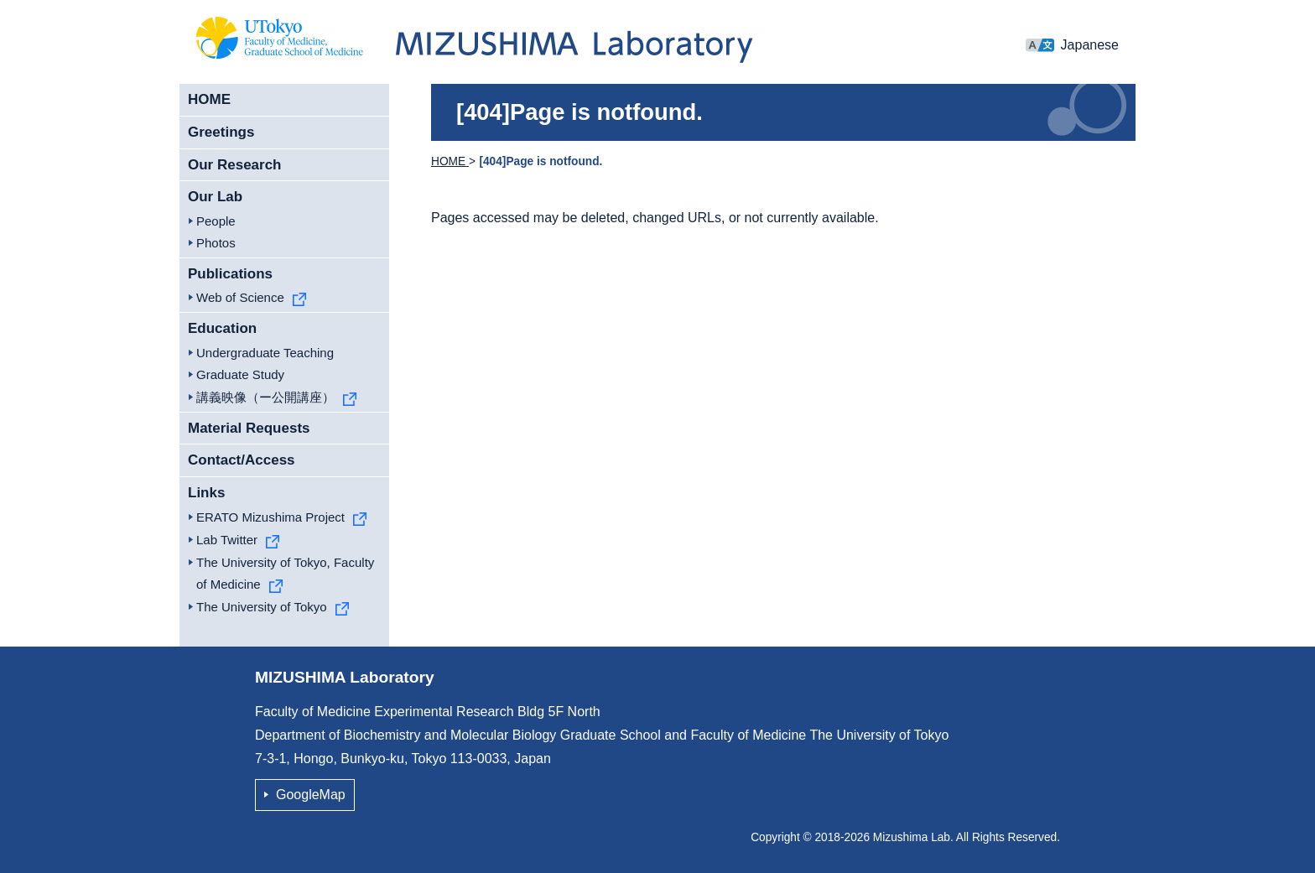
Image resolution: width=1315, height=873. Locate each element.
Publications (230, 274)
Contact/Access (241, 460)
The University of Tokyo (261, 607)
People (216, 221)
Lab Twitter (226, 540)
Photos (216, 243)
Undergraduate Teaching (265, 353)
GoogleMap (311, 794)
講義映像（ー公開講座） (265, 397)
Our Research (235, 165)
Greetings (221, 132)
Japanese (1090, 45)
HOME (209, 99)
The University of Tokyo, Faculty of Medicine (285, 573)
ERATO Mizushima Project (270, 517)
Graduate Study (240, 374)
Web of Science (240, 297)
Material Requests (249, 428)
